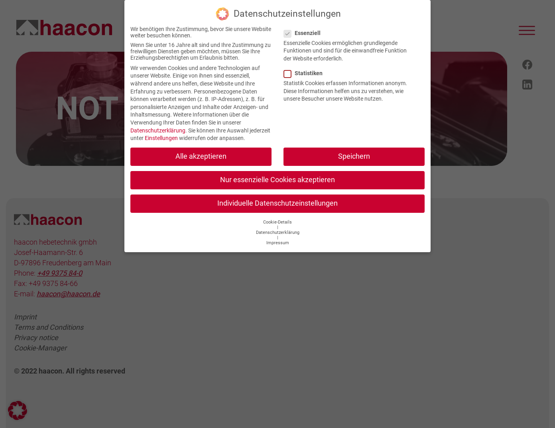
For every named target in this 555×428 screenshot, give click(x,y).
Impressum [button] (277, 237)
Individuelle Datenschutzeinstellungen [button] (277, 198)
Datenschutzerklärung (157, 125)
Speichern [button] (354, 151)
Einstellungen (161, 133)
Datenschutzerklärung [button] (277, 227)
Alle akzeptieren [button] (200, 151)
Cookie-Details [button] (277, 217)
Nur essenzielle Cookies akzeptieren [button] (277, 175)
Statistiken (305, 68)
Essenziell (304, 28)
